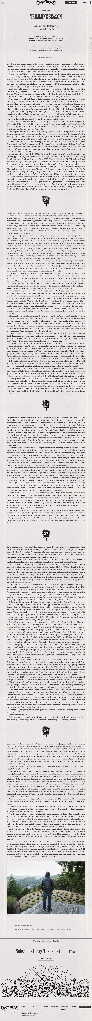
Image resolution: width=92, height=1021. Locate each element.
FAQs (74, 1007)
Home (23, 1007)
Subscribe (71, 2)
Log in (56, 941)
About (39, 1007)
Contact (54, 1007)
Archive (31, 1007)
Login (85, 2)
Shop (46, 1007)
